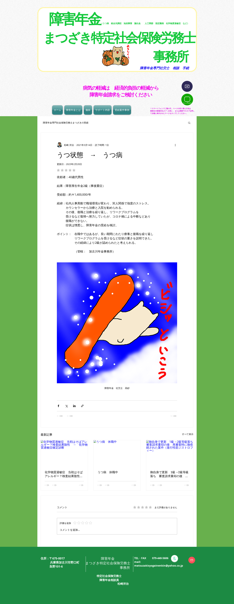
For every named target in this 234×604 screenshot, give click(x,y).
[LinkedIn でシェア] (74, 405)
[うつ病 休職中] (117, 453)
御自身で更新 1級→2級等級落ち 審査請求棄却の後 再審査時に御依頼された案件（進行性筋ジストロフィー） (169, 474)
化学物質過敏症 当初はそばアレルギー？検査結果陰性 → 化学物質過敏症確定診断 (64, 474)
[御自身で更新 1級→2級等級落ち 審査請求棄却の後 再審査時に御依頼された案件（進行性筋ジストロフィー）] (169, 453)
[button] (189, 122)
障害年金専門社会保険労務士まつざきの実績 (64, 122)
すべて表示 (187, 434)
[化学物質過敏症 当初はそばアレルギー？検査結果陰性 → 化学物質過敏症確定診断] (64, 453)
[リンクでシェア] (82, 405)
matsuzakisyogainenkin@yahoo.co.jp (158, 565)
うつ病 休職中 (108, 472)
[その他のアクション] (175, 145)
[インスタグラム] (187, 86)
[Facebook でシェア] (58, 405)
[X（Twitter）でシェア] (66, 405)
